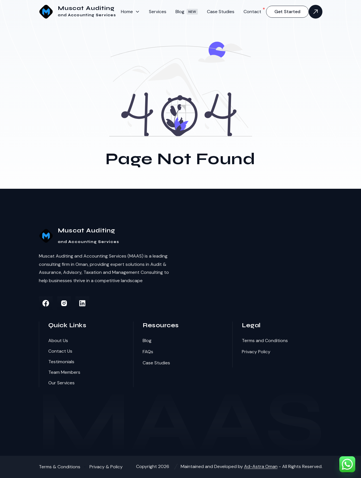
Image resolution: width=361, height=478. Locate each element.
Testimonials (61, 362)
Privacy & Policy (106, 467)
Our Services (61, 383)
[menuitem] (130, 12)
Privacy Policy (256, 352)
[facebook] (46, 303)
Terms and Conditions (265, 341)
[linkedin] (82, 303)
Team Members (64, 372)
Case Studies (220, 12)
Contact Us (60, 351)
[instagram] (64, 303)
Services (157, 12)
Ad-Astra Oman (261, 466)
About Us (58, 341)
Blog (186, 12)
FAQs (148, 352)
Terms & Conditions (59, 467)
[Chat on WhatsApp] (347, 464)
